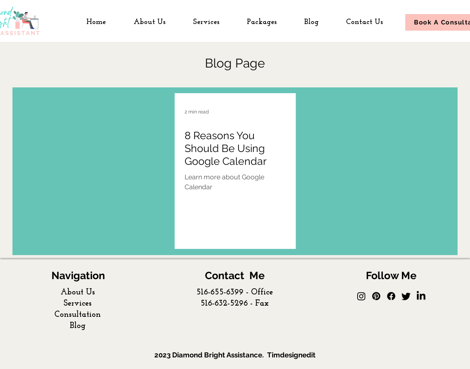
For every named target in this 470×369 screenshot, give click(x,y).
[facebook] (421, 296)
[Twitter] (406, 296)
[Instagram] (361, 296)
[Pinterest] (376, 296)
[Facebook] (391, 296)
